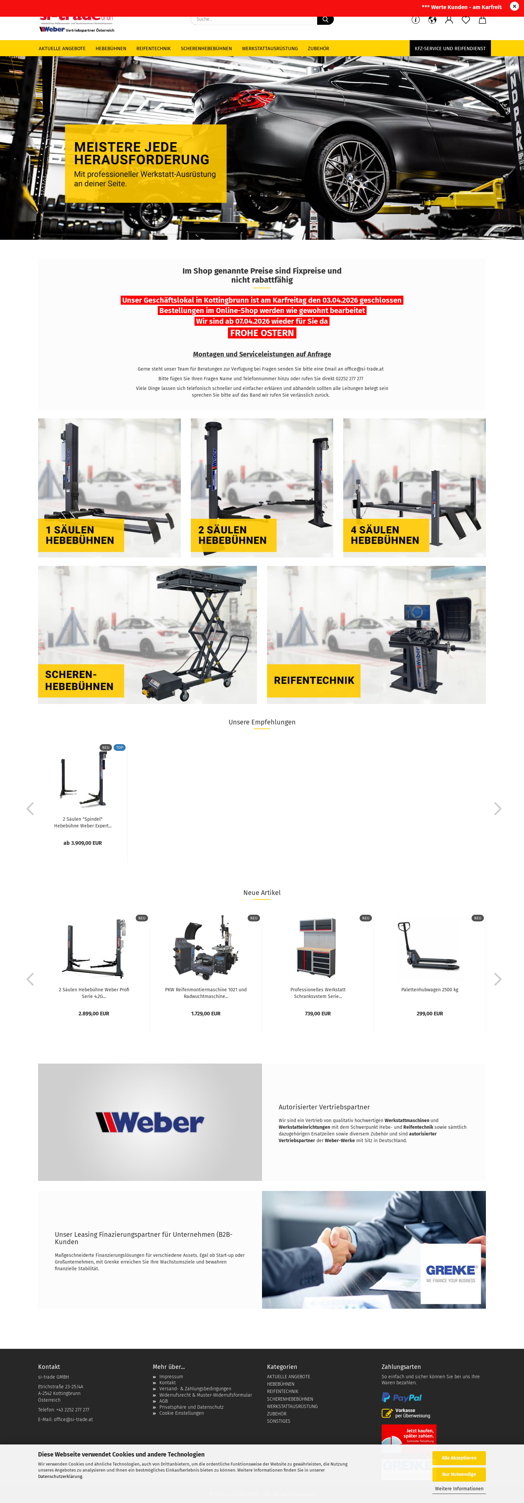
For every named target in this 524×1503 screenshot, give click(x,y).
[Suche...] (325, 19)
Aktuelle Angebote (62, 48)
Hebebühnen (111, 48)
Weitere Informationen (459, 1489)
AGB (163, 1401)
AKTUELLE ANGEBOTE (288, 1377)
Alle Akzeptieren (459, 1458)
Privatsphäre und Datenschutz (191, 1407)
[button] (449, 20)
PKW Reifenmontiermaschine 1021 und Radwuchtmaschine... (206, 992)
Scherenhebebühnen (206, 48)
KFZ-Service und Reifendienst (450, 48)
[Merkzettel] (465, 20)
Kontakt (167, 1383)
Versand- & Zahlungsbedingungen (195, 1389)
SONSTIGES (278, 1421)
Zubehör (318, 48)
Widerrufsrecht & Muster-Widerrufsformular (205, 1395)
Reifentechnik (153, 48)
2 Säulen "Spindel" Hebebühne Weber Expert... (83, 822)
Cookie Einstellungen (181, 1413)
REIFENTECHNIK (282, 1391)
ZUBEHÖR (276, 1414)
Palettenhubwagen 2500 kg (429, 990)
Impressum (171, 1377)
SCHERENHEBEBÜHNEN (290, 1399)
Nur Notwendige (459, 1474)
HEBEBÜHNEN (280, 1384)
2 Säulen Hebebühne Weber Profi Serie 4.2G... (94, 992)
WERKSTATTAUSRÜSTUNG (292, 1406)
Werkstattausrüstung (270, 48)
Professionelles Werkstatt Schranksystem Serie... (318, 992)
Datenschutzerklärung (60, 1476)
